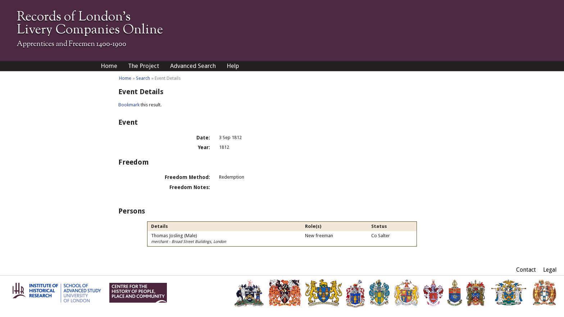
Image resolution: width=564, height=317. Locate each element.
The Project (143, 65)
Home (109, 65)
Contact (526, 269)
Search (143, 78)
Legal (550, 269)
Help (233, 65)
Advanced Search (193, 65)
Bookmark (129, 104)
